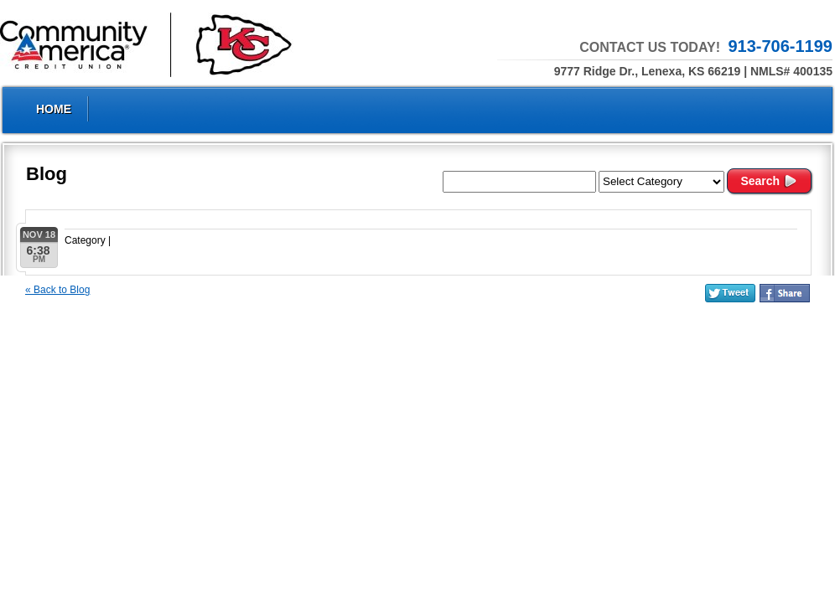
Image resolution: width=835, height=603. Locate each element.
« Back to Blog (57, 290)
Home (53, 109)
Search (769, 181)
